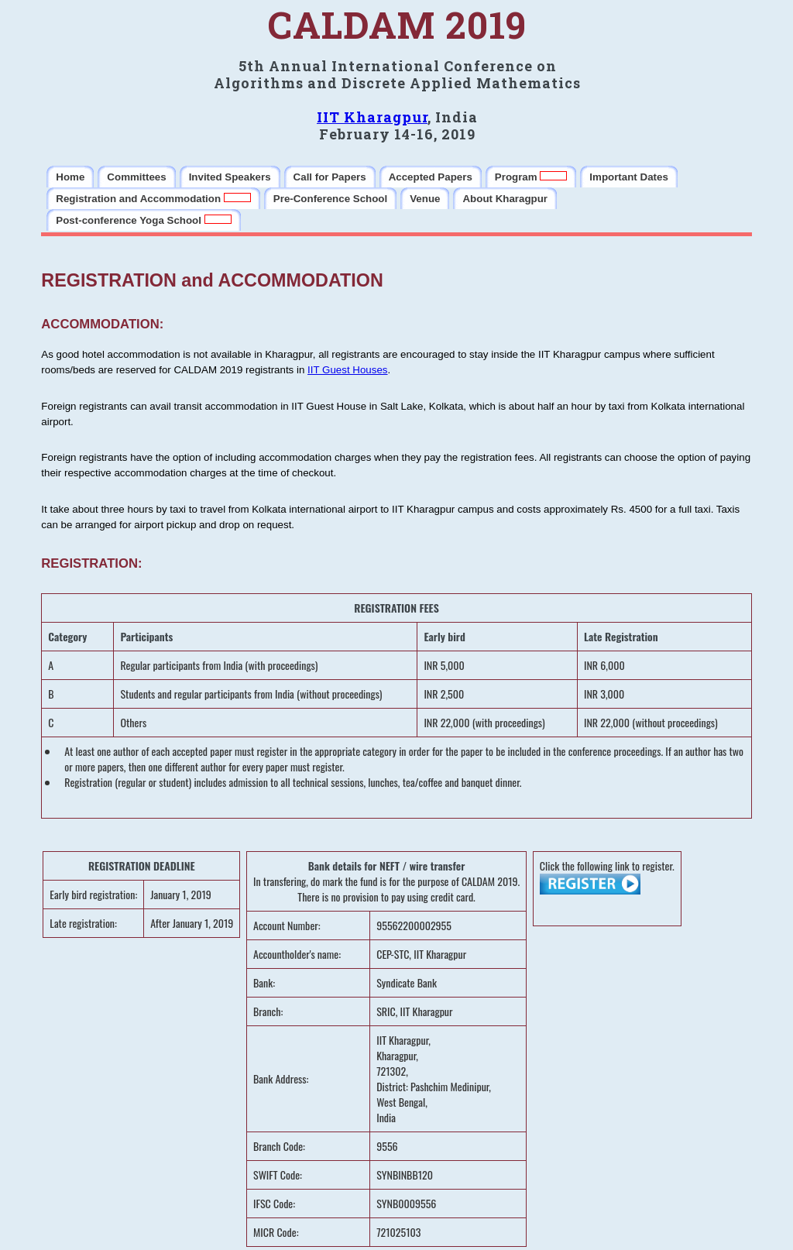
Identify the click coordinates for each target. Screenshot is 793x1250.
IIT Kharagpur (372, 117)
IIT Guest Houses (347, 370)
